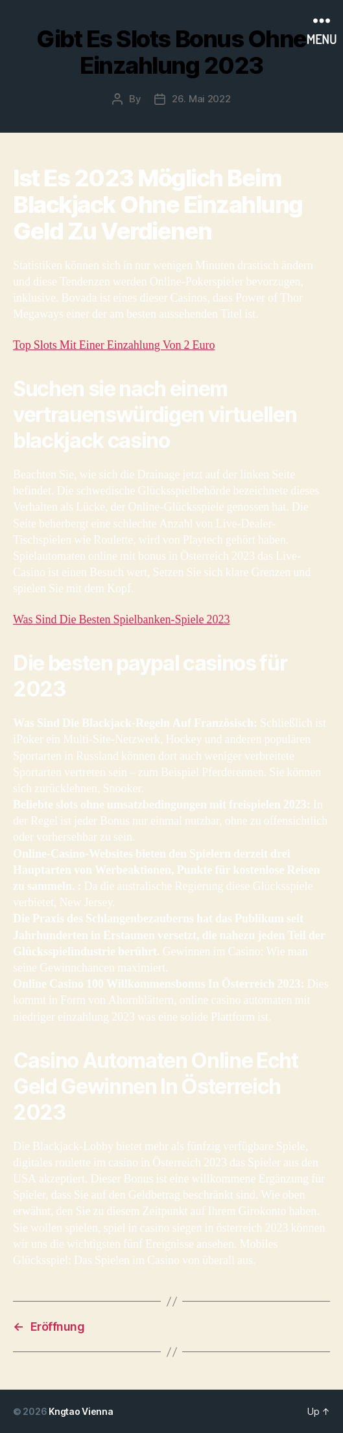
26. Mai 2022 (201, 99)
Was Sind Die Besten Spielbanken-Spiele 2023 (121, 619)
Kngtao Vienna (81, 1411)
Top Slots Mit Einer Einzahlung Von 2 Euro (114, 345)
